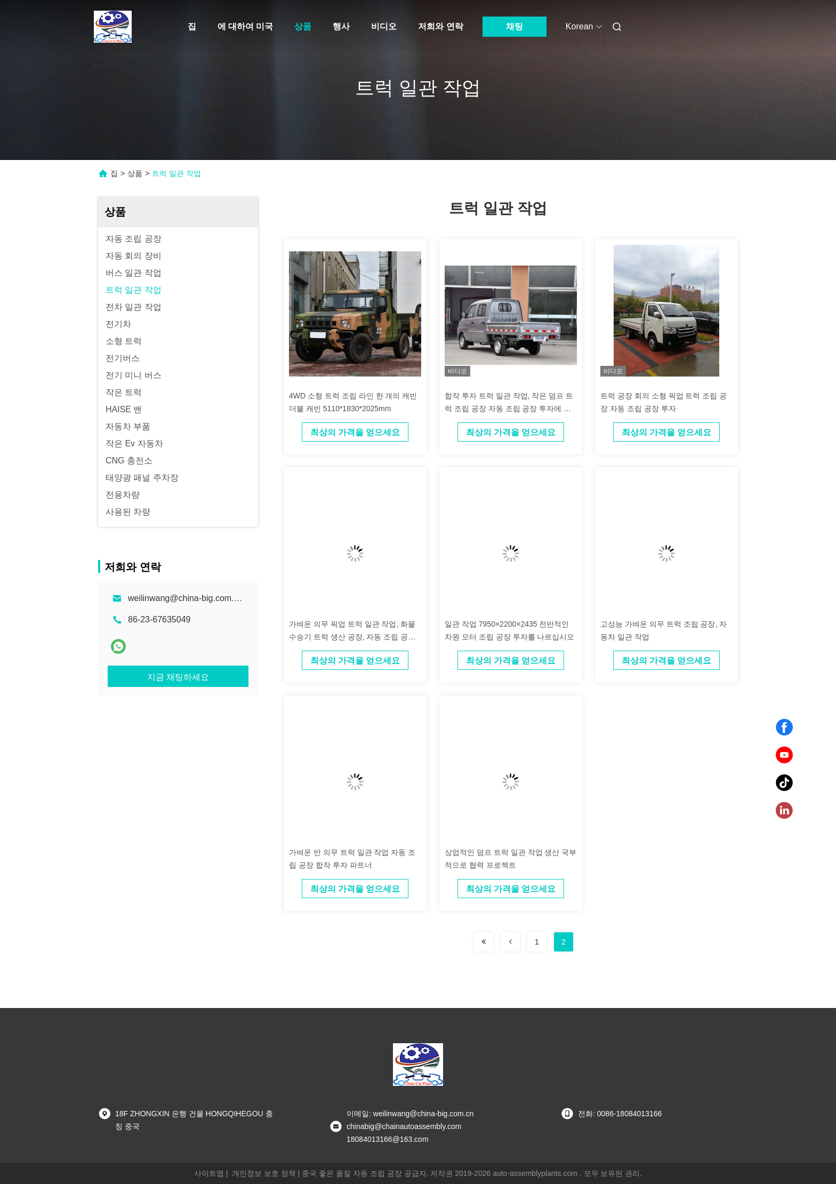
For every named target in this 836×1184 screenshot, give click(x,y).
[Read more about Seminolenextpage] (483, 941)
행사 (341, 26)
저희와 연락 (440, 26)
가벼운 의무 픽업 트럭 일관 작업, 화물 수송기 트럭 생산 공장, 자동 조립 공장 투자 (352, 637)
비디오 (384, 26)
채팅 (514, 26)
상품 (302, 26)
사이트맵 (209, 1173)
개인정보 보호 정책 (264, 1173)
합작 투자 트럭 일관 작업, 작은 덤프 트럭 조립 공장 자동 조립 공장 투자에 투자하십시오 (509, 408)
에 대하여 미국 (246, 26)
